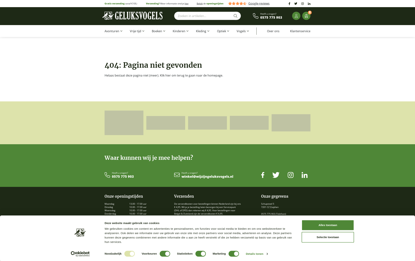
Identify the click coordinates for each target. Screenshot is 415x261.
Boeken (157, 31)
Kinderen (179, 31)
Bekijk (200, 3)
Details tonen (254, 253)
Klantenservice (300, 31)
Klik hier (165, 75)
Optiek (221, 31)
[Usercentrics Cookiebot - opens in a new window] (80, 254)
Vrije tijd (135, 31)
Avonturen (112, 31)
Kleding (201, 31)
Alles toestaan (327, 225)
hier (187, 3)
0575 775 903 (271, 18)
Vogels (241, 31)
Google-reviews (259, 3)
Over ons (273, 31)
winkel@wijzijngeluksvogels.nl (207, 177)
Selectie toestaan (328, 237)
